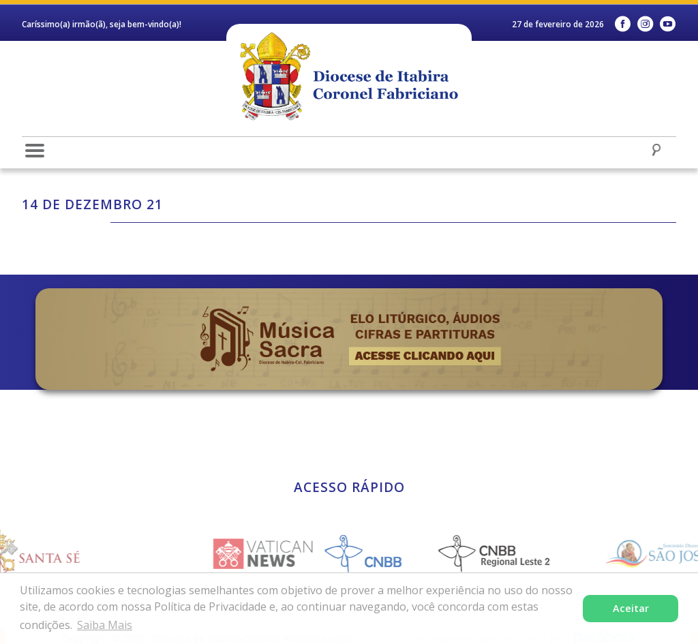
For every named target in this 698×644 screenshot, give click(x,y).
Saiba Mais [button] (104, 624)
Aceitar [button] (631, 608)
